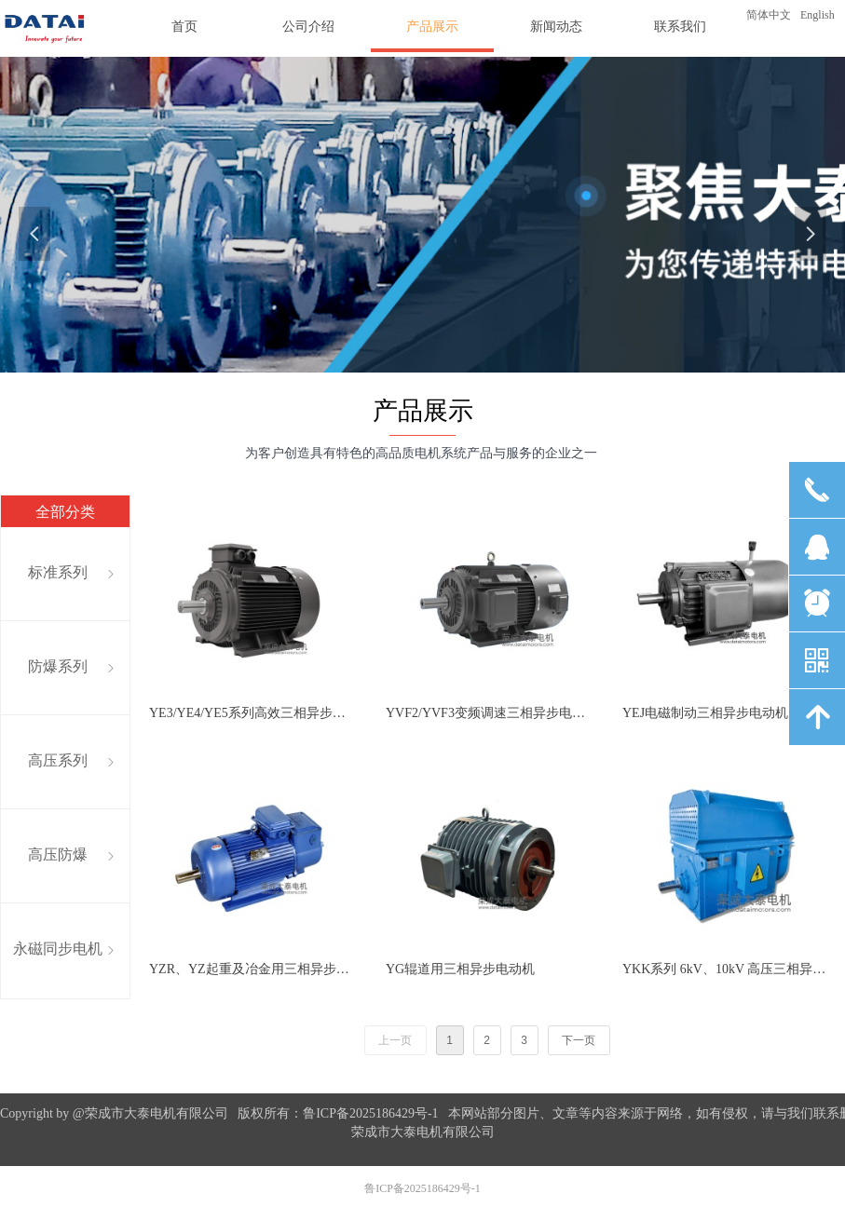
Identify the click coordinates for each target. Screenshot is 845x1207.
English (817, 14)
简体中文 (768, 14)
